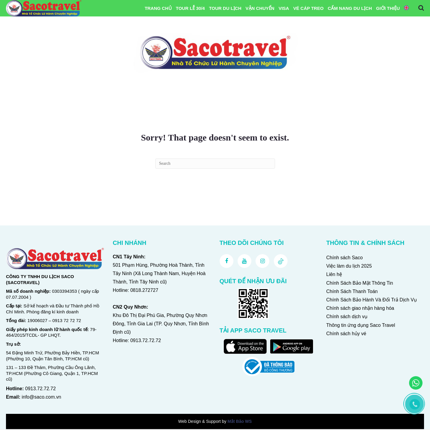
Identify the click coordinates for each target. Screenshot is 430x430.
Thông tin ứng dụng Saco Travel (360, 326)
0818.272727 (144, 291)
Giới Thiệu (388, 8)
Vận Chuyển (260, 8)
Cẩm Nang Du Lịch (350, 8)
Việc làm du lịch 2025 (349, 266)
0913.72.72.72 (40, 389)
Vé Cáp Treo (308, 8)
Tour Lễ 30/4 (190, 8)
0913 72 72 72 (66, 321)
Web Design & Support (199, 422)
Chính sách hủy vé (346, 334)
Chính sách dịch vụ (346, 317)
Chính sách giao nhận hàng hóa (360, 309)
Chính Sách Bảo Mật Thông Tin (359, 283)
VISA (284, 8)
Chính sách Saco (344, 258)
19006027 (38, 321)
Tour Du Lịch (225, 8)
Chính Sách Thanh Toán (352, 292)
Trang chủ (158, 8)
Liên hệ (334, 275)
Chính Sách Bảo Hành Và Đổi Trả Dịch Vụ (371, 300)
